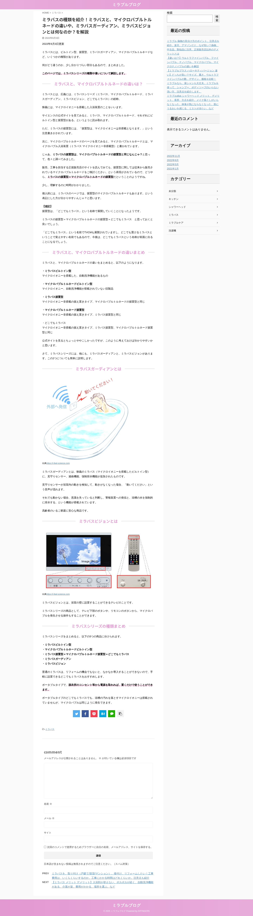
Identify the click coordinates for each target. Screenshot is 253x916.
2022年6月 (173, 160)
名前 (48, 803)
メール (49, 818)
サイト (47, 832)
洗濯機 (172, 230)
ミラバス (49, 729)
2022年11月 (173, 156)
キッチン (174, 199)
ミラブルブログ (126, 4)
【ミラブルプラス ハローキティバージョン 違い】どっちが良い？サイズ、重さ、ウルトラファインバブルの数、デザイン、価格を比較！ (193, 74)
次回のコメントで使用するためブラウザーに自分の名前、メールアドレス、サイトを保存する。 (100, 847)
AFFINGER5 (144, 911)
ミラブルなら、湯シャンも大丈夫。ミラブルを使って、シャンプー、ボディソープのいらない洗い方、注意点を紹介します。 (193, 87)
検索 (170, 12)
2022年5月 (173, 164)
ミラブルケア (176, 222)
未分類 (172, 191)
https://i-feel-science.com (58, 463)
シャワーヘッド (177, 206)
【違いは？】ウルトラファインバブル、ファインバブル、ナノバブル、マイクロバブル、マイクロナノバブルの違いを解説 (193, 62)
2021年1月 (173, 168)
